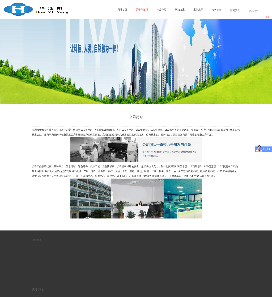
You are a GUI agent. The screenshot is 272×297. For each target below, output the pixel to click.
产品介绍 (161, 9)
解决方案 (180, 9)
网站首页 (122, 9)
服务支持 (217, 10)
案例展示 (198, 10)
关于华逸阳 (142, 9)
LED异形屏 (156, 129)
